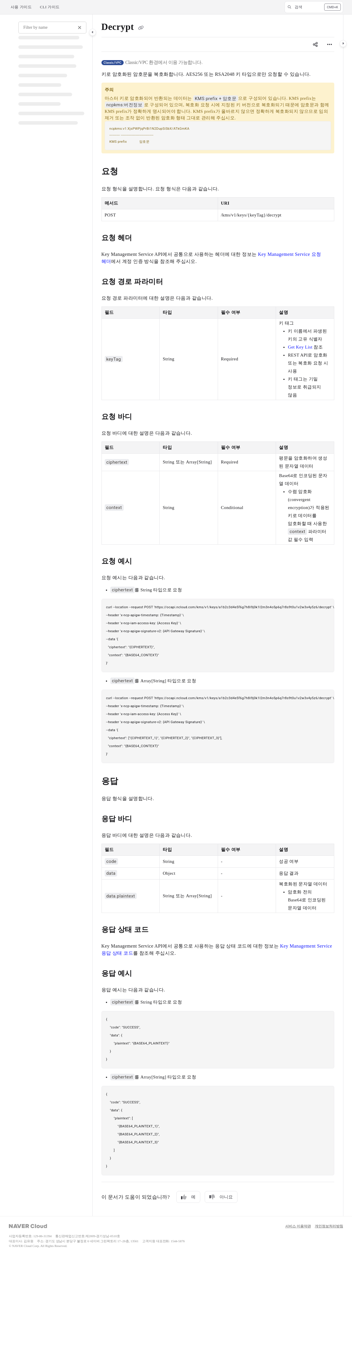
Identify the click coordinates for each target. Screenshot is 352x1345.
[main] (218, 615)
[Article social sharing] (315, 44)
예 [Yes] (188, 1197)
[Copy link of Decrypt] (141, 28)
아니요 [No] (221, 1197)
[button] (314, 7)
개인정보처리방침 (329, 1226)
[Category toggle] (92, 32)
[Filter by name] (52, 27)
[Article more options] (329, 44)
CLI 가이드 (50, 7)
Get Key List (300, 347)
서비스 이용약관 (298, 1226)
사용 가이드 (21, 7)
